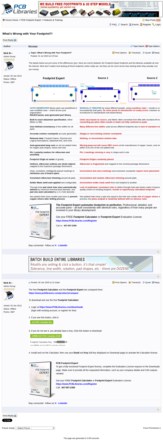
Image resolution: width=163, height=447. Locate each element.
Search (123, 24)
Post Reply (9, 40)
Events (134, 24)
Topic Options (152, 46)
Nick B (8, 53)
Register (147, 24)
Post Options (119, 53)
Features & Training (53, 20)
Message (33, 46)
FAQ (114, 24)
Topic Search (137, 46)
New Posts (150, 20)
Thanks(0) (134, 53)
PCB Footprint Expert (31, 20)
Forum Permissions (152, 428)
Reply (156, 53)
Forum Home (11, 20)
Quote (148, 53)
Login (158, 24)
